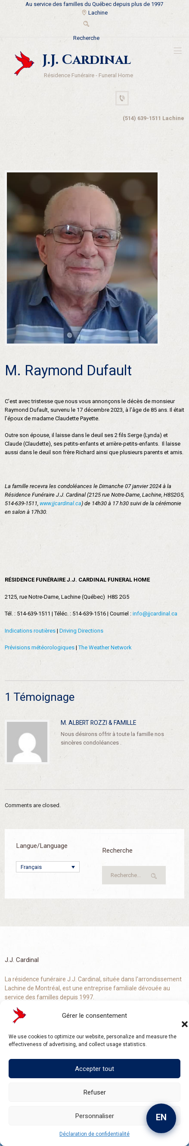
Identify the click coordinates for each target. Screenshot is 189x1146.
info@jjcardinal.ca (155, 613)
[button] (176, 1015)
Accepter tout (94, 1069)
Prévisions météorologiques (39, 647)
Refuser (95, 1092)
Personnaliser (94, 1116)
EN (161, 1117)
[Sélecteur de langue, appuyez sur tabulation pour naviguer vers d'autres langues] (48, 866)
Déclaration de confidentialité (94, 1134)
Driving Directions (81, 630)
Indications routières (30, 630)
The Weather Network (105, 647)
